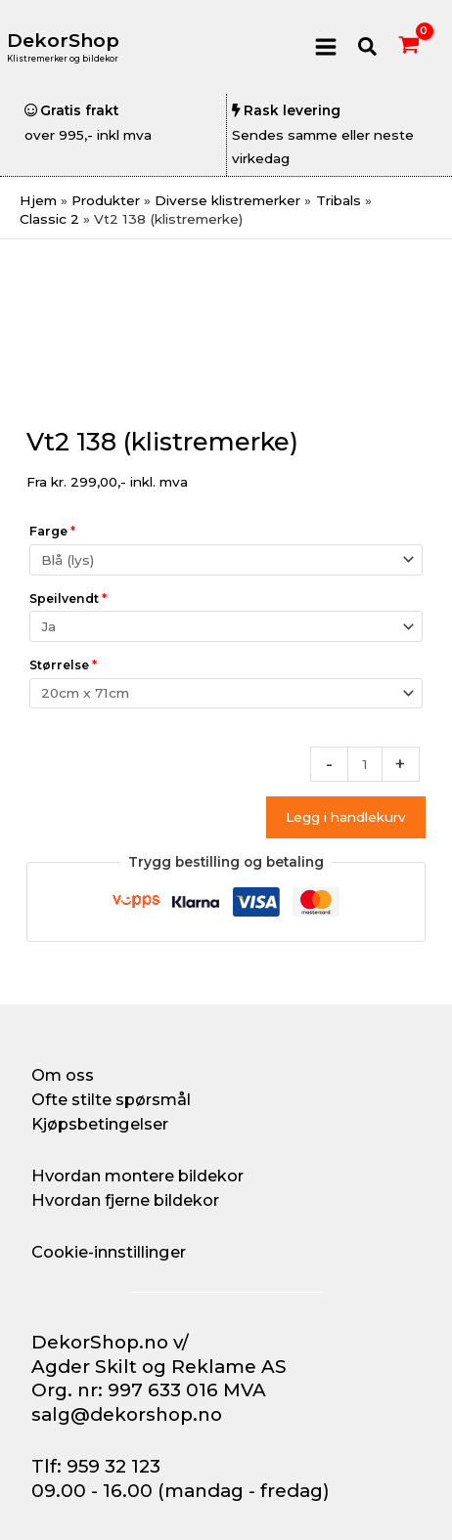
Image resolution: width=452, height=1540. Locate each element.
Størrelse (63, 665)
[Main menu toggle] (325, 46)
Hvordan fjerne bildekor (125, 1200)
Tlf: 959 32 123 (95, 1466)
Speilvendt (68, 598)
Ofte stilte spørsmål (111, 1099)
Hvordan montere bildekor (137, 1175)
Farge (52, 531)
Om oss (62, 1075)
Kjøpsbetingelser (99, 1124)
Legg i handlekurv (346, 817)
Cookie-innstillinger (108, 1252)
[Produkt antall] (365, 764)
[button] (368, 47)
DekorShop (63, 40)
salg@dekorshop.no (126, 1414)
